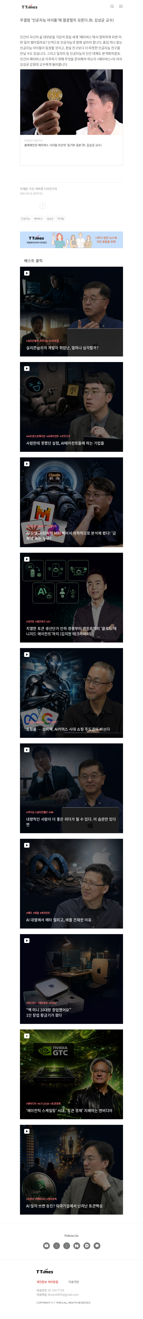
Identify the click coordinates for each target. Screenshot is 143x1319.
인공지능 (25, 218)
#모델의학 (51, 526)
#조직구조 (65, 436)
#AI (48, 621)
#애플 (36, 913)
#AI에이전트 (52, 436)
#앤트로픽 (43, 1003)
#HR (51, 812)
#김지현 (30, 621)
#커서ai (53, 1003)
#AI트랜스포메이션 (35, 436)
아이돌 (60, 218)
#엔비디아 (31, 1103)
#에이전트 (31, 526)
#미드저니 (31, 1003)
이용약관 (73, 1282)
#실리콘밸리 (32, 340)
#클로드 (42, 526)
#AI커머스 (40, 722)
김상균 (50, 218)
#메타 (29, 913)
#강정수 (30, 1199)
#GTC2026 (43, 1103)
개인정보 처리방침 (47, 1282)
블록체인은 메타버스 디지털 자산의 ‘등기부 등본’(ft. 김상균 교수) (62, 145)
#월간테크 (40, 621)
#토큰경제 (55, 1103)
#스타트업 (54, 340)
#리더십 (44, 340)
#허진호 (30, 722)
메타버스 (38, 218)
